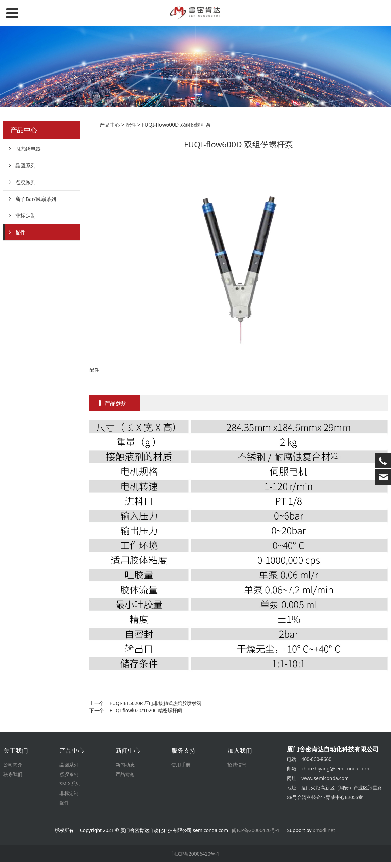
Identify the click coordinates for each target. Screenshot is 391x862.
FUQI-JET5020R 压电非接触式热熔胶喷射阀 (155, 703)
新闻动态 (125, 764)
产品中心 (110, 124)
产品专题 (125, 774)
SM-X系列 (70, 783)
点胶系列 (25, 182)
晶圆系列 (25, 165)
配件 (20, 232)
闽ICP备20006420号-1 (256, 830)
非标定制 (25, 215)
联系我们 (12, 774)
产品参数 (115, 403)
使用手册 (180, 764)
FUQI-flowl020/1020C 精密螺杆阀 (146, 710)
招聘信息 (237, 764)
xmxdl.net (324, 830)
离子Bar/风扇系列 (35, 198)
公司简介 (12, 764)
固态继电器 (28, 148)
